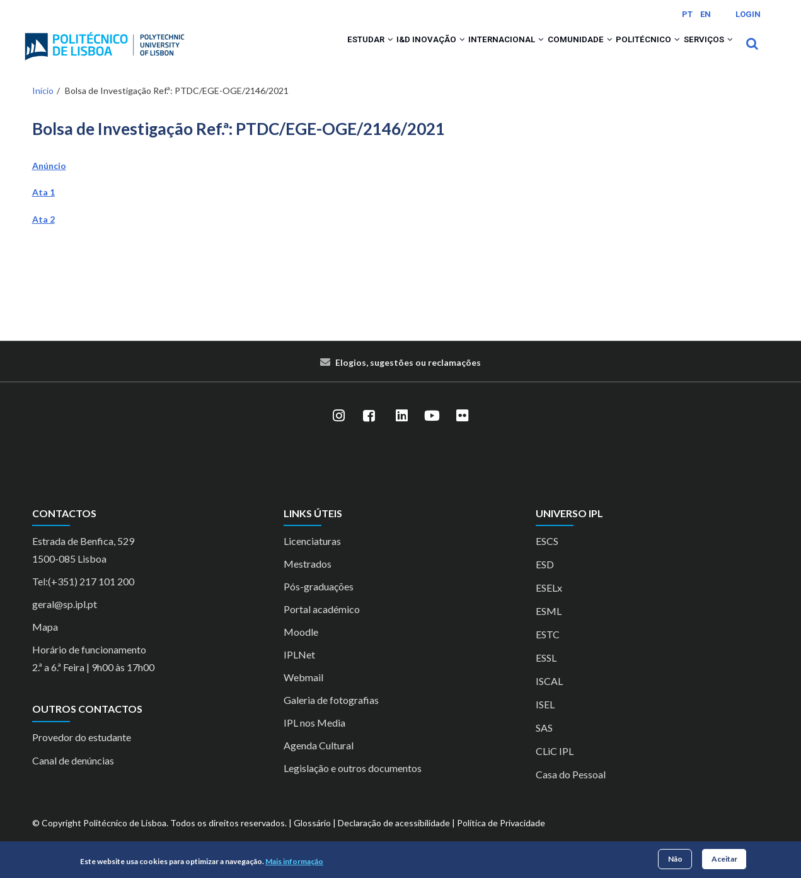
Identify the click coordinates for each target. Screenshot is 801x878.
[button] (326, 51)
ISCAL (549, 698)
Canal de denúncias (73, 777)
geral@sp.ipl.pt (64, 621)
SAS (544, 745)
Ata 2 (43, 235)
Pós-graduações (319, 603)
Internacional (463, 52)
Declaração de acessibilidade (394, 839)
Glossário (312, 839)
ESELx (549, 605)
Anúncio (49, 182)
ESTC (548, 651)
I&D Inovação (377, 52)
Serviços (703, 52)
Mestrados (307, 581)
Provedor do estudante (81, 753)
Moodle (301, 649)
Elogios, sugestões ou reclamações (408, 378)
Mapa (45, 644)
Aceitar (724, 858)
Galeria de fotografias (331, 717)
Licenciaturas (312, 558)
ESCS (547, 558)
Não (675, 858)
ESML (549, 628)
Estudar (304, 52)
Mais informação (294, 861)
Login (748, 14)
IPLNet (299, 671)
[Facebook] (369, 433)
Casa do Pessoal (571, 791)
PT (687, 14)
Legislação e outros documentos (353, 785)
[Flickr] (462, 433)
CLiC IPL (554, 768)
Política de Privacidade (501, 839)
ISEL (545, 721)
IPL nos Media (314, 740)
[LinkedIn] (402, 433)
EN (705, 14)
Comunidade (550, 52)
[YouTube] (432, 433)
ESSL (546, 675)
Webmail (303, 694)
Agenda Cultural (319, 762)
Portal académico (322, 626)
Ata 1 (43, 209)
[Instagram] (339, 433)
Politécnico (630, 52)
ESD (545, 581)
